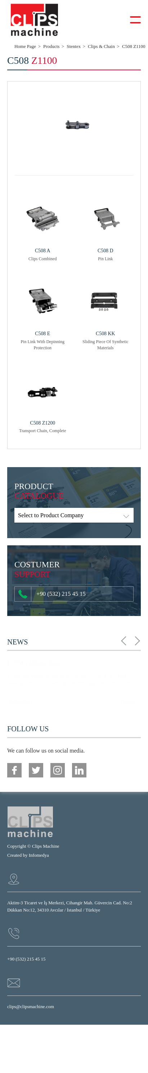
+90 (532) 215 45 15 (52, 594)
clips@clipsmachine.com (30, 1006)
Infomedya (39, 855)
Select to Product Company (51, 515)
